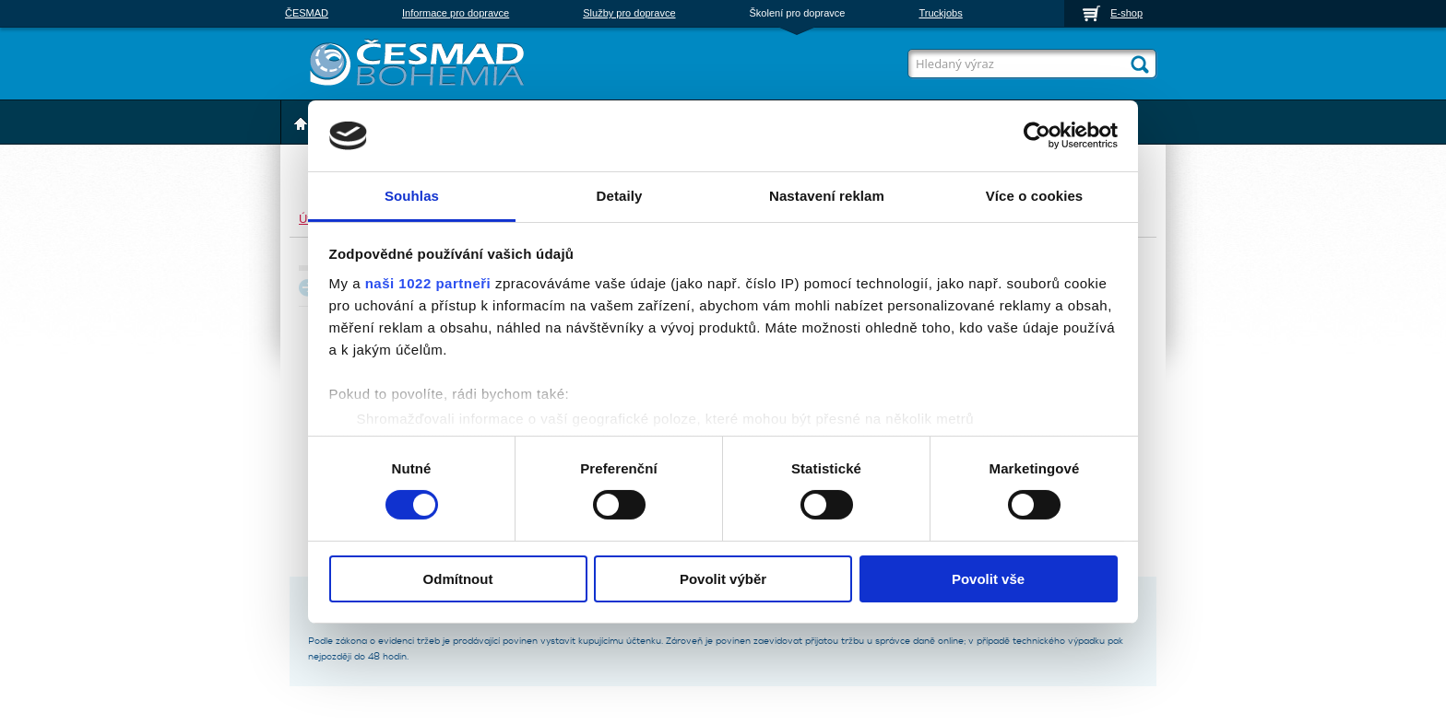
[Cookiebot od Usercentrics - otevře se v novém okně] (1037, 135)
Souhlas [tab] (412, 196)
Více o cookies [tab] (1035, 196)
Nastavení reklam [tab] (826, 196)
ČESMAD (306, 12)
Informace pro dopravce (455, 12)
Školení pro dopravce (798, 12)
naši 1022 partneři (428, 283)
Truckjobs (940, 12)
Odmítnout (458, 579)
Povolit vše (988, 579)
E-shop (1126, 12)
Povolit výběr (723, 579)
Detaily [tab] (620, 196)
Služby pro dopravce (629, 12)
